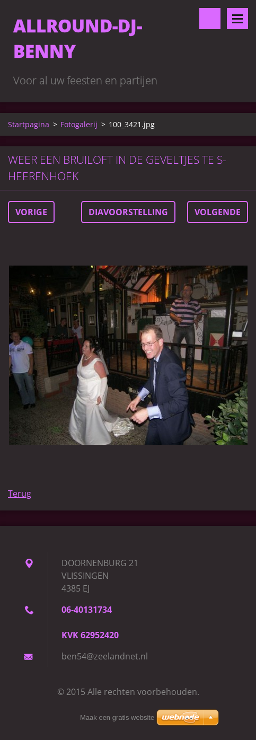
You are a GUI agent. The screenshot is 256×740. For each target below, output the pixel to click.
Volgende (218, 212)
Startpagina (28, 124)
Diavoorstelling (128, 212)
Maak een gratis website (117, 717)
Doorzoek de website (209, 18)
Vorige (31, 212)
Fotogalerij (79, 124)
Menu (237, 18)
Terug (19, 493)
